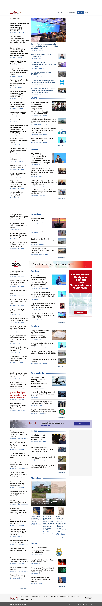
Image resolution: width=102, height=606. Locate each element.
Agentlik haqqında (24, 596)
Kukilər (32, 599)
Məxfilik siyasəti (24, 599)
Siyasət (34, 150)
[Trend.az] (16, 12)
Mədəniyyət (36, 478)
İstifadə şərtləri (75, 596)
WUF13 (34, 98)
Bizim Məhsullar (54, 596)
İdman (34, 543)
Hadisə (34, 431)
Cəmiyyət (35, 271)
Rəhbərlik (45, 596)
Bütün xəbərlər (61, 145)
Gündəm (35, 326)
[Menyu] (88, 12)
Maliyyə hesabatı (36, 596)
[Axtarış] (58, 12)
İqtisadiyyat (36, 214)
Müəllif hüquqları (64, 596)
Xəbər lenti (15, 19)
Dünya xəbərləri (38, 373)
